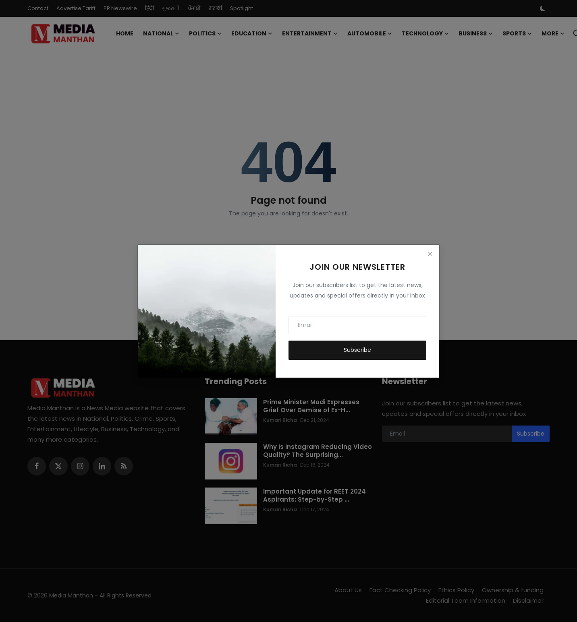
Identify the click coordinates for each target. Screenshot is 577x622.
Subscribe (357, 350)
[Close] (430, 254)
